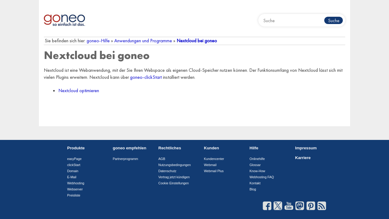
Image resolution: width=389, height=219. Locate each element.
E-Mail (71, 177)
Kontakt (255, 183)
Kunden (211, 148)
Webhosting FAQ (262, 177)
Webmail (210, 165)
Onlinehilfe (257, 159)
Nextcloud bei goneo (197, 40)
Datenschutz (167, 171)
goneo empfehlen (129, 148)
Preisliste (73, 195)
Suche (333, 20)
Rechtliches (169, 148)
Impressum (306, 148)
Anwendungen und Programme (143, 40)
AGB (161, 159)
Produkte (76, 148)
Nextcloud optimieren (78, 90)
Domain (72, 171)
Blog (253, 189)
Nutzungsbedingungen (174, 165)
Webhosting (75, 183)
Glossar (255, 165)
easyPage (74, 159)
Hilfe (254, 148)
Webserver (75, 189)
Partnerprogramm (125, 159)
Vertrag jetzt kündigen (174, 177)
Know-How (257, 171)
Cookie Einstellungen (173, 183)
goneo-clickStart (146, 77)
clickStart (73, 165)
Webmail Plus (214, 171)
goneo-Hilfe (98, 40)
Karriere (303, 157)
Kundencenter (214, 159)
